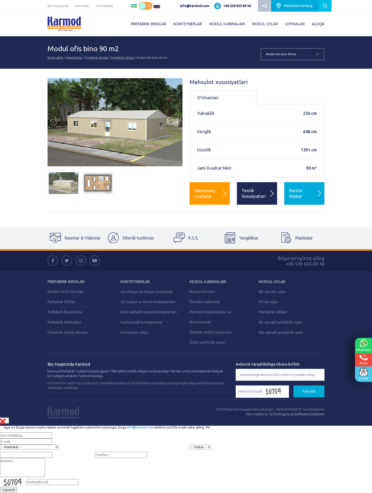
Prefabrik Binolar (96, 57)
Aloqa (363, 359)
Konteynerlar (135, 281)
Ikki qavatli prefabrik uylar (281, 332)
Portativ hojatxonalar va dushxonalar (210, 317)
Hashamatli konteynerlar (141, 322)
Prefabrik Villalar (273, 312)
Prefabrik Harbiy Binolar (68, 332)
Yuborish (308, 391)
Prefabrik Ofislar (122, 57)
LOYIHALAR (295, 24)
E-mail (363, 374)
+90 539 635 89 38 (237, 6)
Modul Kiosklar (203, 291)
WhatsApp (363, 345)
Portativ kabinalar (205, 302)
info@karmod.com (194, 6)
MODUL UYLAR (265, 24)
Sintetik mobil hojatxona (210, 332)
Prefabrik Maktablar (64, 322)
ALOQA (318, 24)
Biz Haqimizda (58, 6)
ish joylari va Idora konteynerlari (148, 302)
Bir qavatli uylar (272, 291)
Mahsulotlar (74, 57)
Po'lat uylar (268, 302)
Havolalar (82, 6)
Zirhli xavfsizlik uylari (208, 342)
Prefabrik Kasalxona (65, 312)
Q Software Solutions (307, 414)
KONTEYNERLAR (187, 24)
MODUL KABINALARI (227, 24)
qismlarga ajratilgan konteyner (146, 291)
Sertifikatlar (104, 6)
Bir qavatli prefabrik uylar (280, 322)
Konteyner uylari (134, 332)
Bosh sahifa (55, 57)
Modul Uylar (272, 281)
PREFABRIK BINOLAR (148, 24)
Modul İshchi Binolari (66, 291)
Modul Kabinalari (208, 281)
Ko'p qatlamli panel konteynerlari (148, 312)
